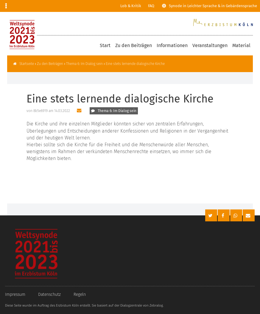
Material (241, 45)
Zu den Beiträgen (133, 45)
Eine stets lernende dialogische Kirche (135, 64)
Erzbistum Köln (67, 305)
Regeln (80, 294)
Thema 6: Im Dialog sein (84, 64)
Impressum (15, 294)
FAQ (151, 6)
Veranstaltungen (210, 45)
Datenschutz (49, 294)
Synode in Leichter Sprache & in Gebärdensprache (213, 6)
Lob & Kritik (130, 6)
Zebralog (156, 305)
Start (105, 45)
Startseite (26, 64)
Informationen (172, 45)
